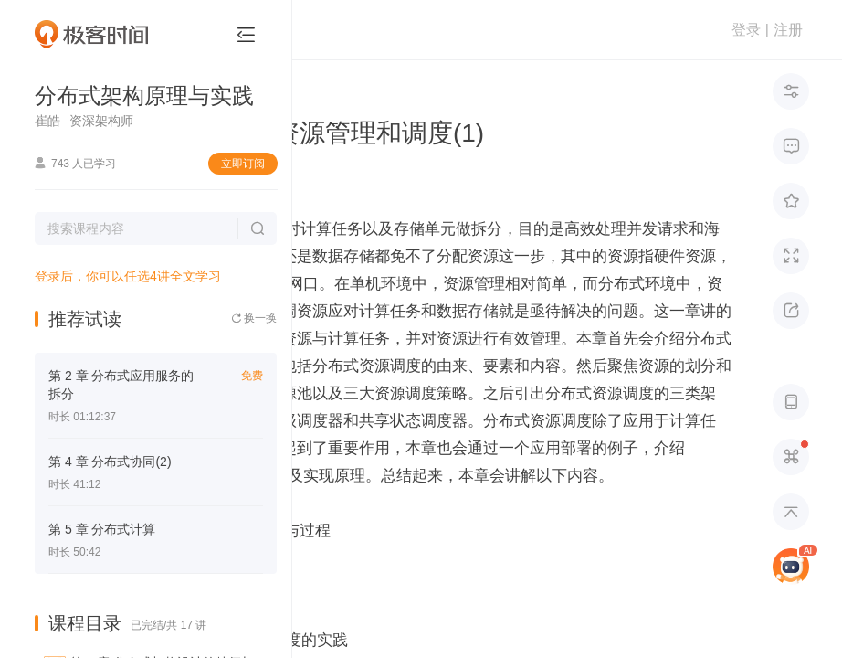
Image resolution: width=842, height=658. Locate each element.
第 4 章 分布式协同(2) (110, 461)
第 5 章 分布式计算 (101, 529)
